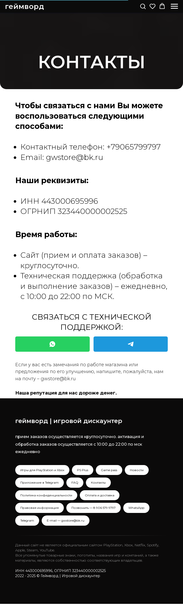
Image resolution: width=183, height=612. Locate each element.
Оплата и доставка (99, 495)
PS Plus (82, 470)
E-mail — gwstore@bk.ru (65, 520)
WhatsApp (136, 508)
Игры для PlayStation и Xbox (42, 470)
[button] (143, 6)
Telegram (27, 520)
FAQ (74, 482)
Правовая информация (39, 508)
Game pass (109, 470)
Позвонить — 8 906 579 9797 (93, 508)
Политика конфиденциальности (46, 495)
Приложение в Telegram (39, 482)
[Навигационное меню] (174, 6)
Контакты (98, 482)
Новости (137, 470)
